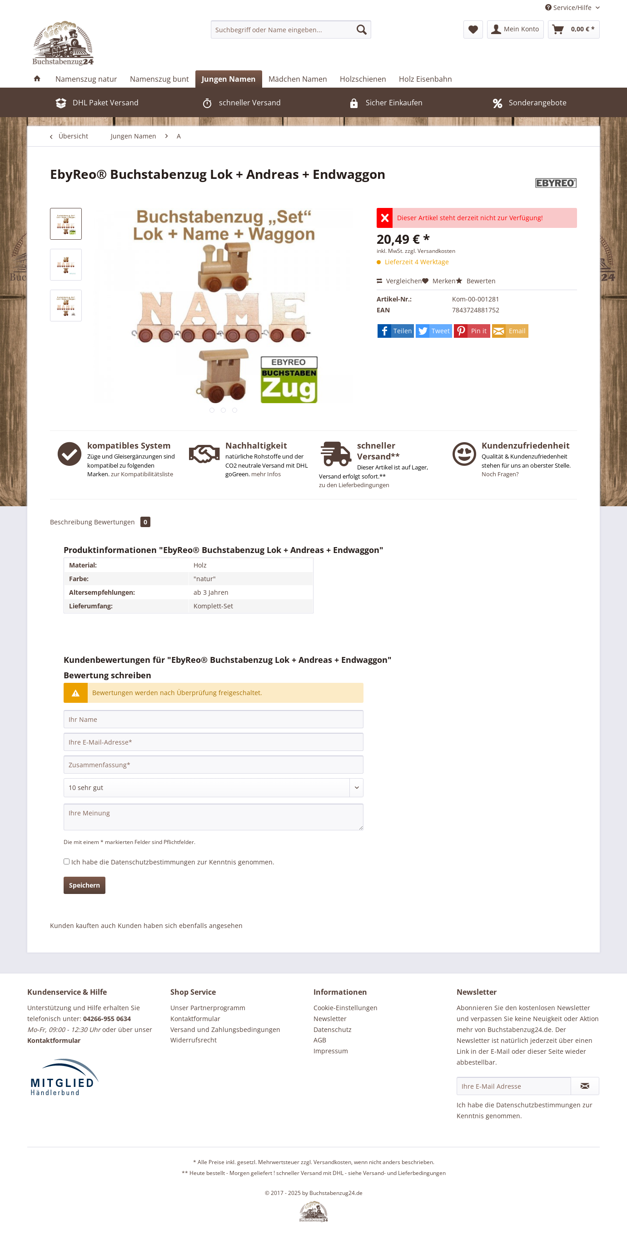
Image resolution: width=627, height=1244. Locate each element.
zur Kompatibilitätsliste (142, 474)
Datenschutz (333, 1029)
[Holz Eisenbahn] (425, 79)
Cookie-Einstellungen (346, 1007)
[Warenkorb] (574, 29)
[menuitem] (291, 29)
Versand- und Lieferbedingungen (404, 1173)
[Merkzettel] (473, 29)
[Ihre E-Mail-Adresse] (213, 742)
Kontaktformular (195, 1018)
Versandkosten (332, 1162)
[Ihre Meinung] (213, 817)
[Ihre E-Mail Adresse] (514, 1086)
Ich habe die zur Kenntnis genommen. (172, 862)
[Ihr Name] (213, 719)
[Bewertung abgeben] (213, 787)
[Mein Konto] (515, 29)
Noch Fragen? (500, 474)
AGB (320, 1040)
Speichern (84, 885)
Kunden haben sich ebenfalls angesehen (180, 925)
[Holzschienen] (363, 79)
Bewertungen (122, 522)
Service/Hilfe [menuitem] (569, 7)
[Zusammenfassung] (213, 764)
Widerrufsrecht (193, 1040)
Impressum (331, 1051)
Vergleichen (399, 280)
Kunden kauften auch (83, 925)
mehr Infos (266, 474)
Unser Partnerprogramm (207, 1007)
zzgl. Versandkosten (430, 251)
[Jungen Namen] (228, 79)
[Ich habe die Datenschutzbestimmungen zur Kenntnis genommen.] (67, 861)
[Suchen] (361, 29)
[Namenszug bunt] (159, 79)
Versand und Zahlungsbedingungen (225, 1029)
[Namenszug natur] (86, 79)
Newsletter (330, 1018)
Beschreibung (71, 522)
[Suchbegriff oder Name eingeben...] (291, 29)
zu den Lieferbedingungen (354, 485)
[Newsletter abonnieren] (585, 1086)
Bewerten (476, 280)
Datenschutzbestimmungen (153, 862)
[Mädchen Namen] (297, 79)
